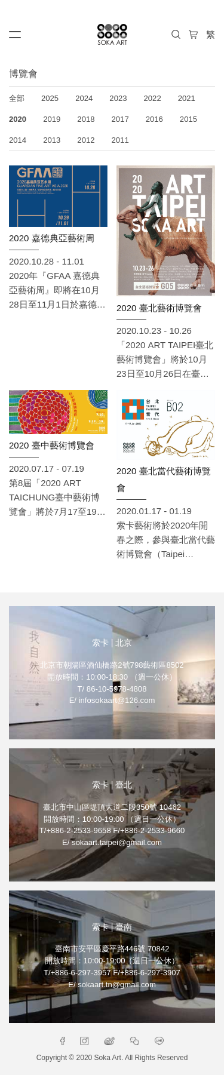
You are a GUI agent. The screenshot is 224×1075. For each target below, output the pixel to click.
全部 (16, 98)
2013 (51, 140)
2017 (120, 119)
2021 (186, 98)
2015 (188, 119)
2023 (118, 98)
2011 (120, 140)
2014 (17, 140)
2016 (154, 119)
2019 (51, 119)
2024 (84, 98)
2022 (152, 98)
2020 (17, 119)
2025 (50, 98)
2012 (85, 140)
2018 (85, 119)
